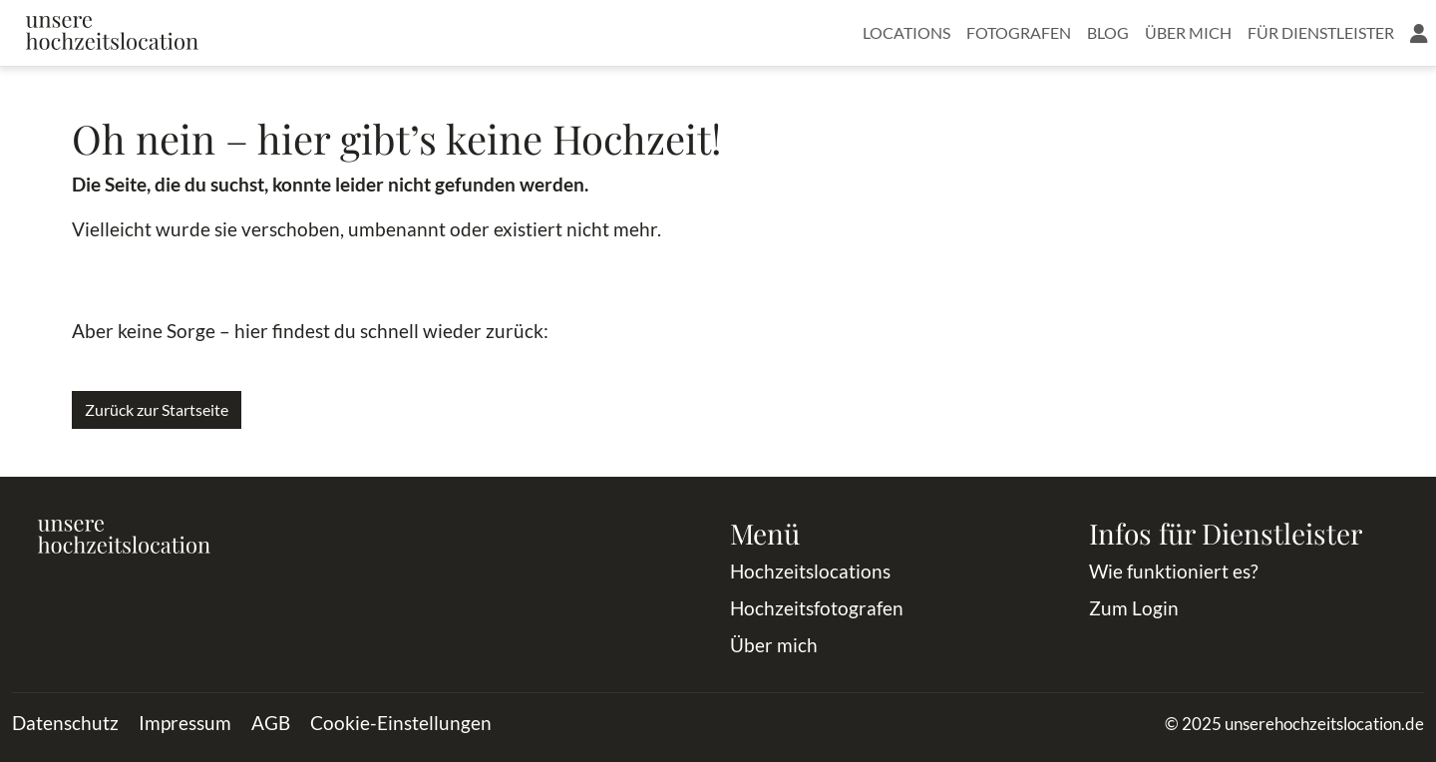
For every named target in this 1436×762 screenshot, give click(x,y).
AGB (270, 722)
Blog (1108, 32)
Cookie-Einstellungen (401, 722)
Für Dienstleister (1321, 32)
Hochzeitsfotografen (816, 607)
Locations (906, 32)
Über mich (1188, 32)
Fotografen (1018, 32)
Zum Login (1134, 607)
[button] (1419, 33)
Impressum (185, 722)
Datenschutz (65, 722)
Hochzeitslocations (810, 571)
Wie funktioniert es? (1173, 571)
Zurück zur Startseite (156, 409)
